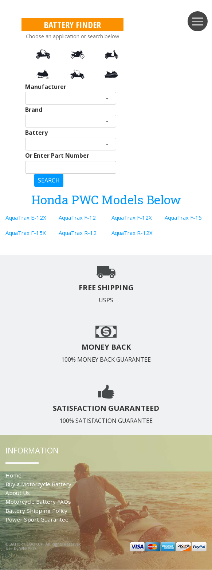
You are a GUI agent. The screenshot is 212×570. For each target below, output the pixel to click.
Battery (36, 133)
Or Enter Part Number (57, 156)
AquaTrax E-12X (25, 217)
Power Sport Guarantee (36, 519)
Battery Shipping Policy (36, 510)
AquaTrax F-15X (25, 233)
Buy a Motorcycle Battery (38, 484)
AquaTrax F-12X (131, 217)
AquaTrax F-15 (183, 217)
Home (13, 475)
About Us (17, 492)
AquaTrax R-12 (78, 233)
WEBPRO (27, 548)
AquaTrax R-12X (132, 233)
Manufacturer (45, 87)
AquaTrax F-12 (77, 217)
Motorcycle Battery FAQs (38, 501)
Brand (33, 110)
